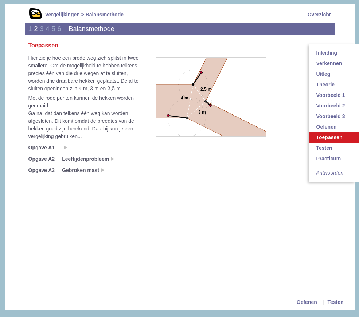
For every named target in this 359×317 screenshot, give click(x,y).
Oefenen (307, 302)
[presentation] (80, 88)
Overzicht (319, 14)
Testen (335, 302)
